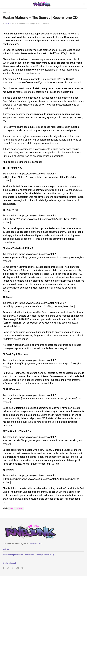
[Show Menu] (83, 4)
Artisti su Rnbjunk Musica (13, 555)
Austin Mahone (16, 508)
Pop (10, 12)
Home (5, 12)
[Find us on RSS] (22, 568)
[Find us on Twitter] (12, 568)
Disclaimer (29, 555)
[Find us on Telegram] (17, 568)
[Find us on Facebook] (3, 568)
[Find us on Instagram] (8, 568)
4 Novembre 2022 (22, 23)
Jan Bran (8, 23)
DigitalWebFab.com (35, 544)
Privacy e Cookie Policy (45, 555)
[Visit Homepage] (41, 4)
